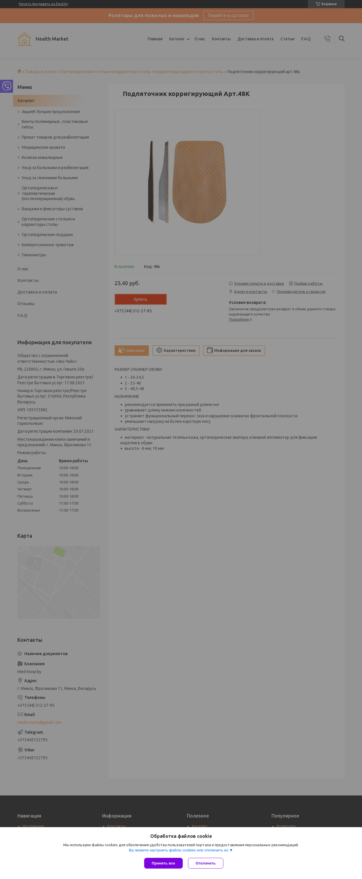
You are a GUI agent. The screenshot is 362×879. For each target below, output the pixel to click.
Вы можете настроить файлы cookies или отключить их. (179, 850)
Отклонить (206, 863)
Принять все (163, 863)
